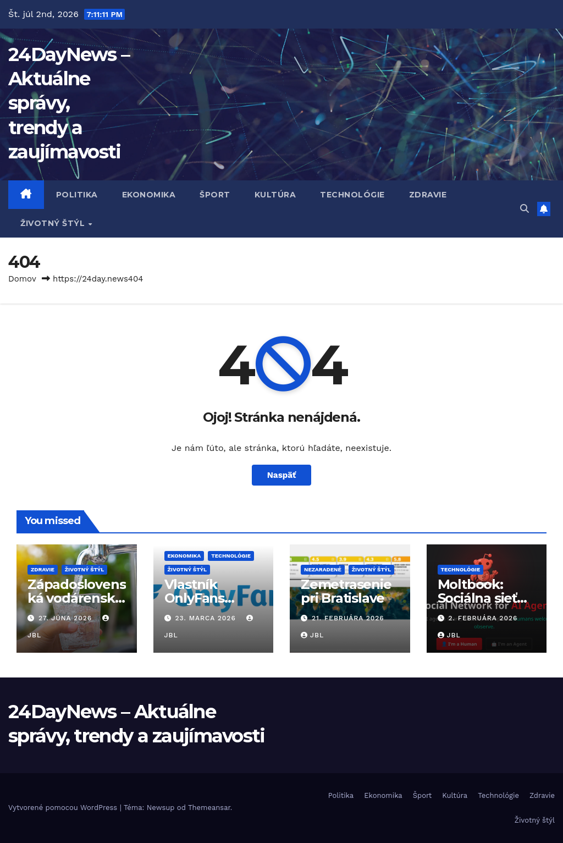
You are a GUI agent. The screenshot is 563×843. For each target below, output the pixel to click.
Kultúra (275, 195)
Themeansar (209, 807)
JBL (312, 635)
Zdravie (428, 195)
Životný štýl (53, 223)
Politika (77, 195)
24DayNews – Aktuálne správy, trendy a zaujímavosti (68, 103)
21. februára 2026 (348, 618)
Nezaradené (322, 569)
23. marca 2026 (206, 618)
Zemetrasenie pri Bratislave (346, 591)
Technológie (352, 195)
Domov (22, 279)
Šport (215, 195)
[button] (524, 208)
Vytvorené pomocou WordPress (64, 807)
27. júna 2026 (66, 618)
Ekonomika (149, 195)
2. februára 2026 (482, 618)
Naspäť (281, 475)
